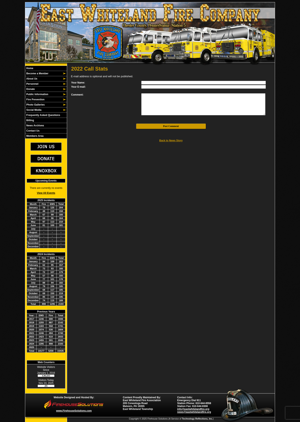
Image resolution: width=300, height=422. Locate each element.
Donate (30, 89)
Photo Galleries (35, 104)
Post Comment (171, 126)
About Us (31, 78)
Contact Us (33, 130)
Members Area (35, 135)
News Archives (35, 125)
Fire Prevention (35, 99)
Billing (30, 120)
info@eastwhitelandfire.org (193, 409)
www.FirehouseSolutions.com (74, 410)
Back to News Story (170, 140)
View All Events (46, 193)
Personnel (32, 83)
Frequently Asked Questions (43, 115)
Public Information (37, 94)
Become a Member (37, 73)
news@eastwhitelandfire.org (194, 412)
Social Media (33, 109)
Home (29, 68)
